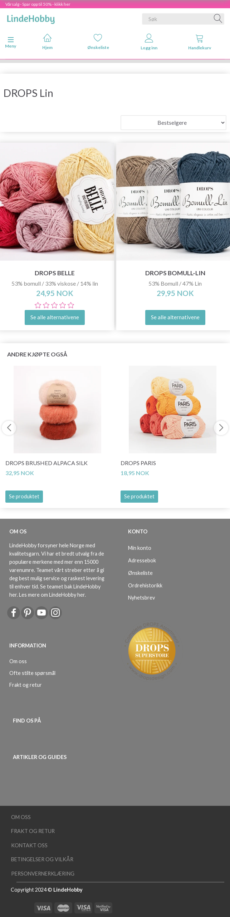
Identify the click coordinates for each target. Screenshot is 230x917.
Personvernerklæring (42, 874)
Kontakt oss (29, 845)
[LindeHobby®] (31, 17)
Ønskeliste (98, 41)
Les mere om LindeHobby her (52, 595)
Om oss (18, 661)
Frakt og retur (25, 685)
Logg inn (149, 42)
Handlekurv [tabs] (199, 42)
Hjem (47, 41)
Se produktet (24, 496)
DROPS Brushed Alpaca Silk (46, 462)
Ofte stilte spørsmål (32, 673)
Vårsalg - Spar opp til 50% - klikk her (37, 4)
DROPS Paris (138, 462)
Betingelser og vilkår (42, 859)
